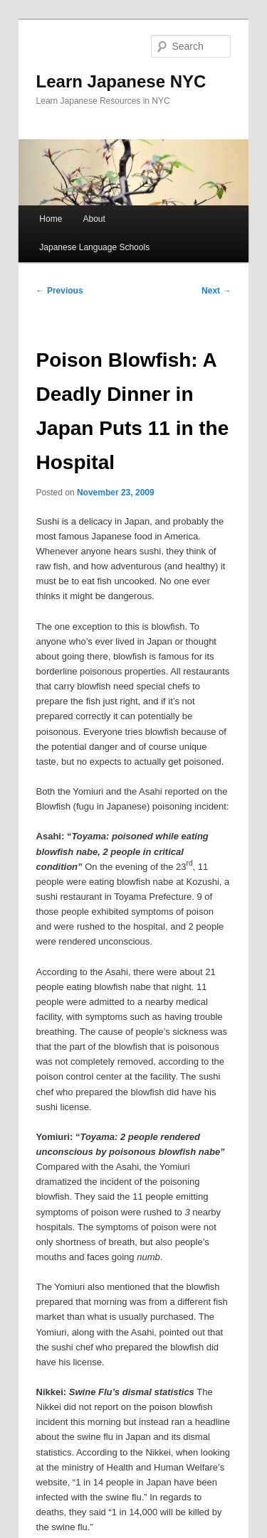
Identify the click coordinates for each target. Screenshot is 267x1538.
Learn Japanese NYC (121, 81)
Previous (59, 291)
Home (50, 219)
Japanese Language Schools (94, 247)
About (94, 219)
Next (216, 291)
